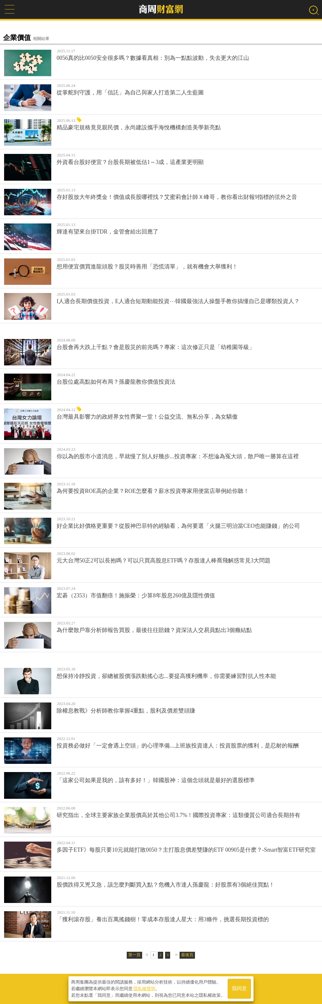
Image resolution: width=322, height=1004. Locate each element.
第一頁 (134, 954)
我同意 (239, 988)
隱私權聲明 (144, 988)
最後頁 (187, 954)
